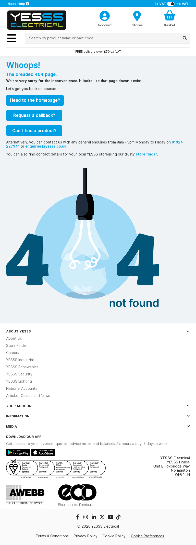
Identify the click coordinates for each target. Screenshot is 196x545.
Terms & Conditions (52, 536)
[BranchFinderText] (137, 18)
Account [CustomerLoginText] (104, 25)
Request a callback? (34, 115)
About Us (14, 338)
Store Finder (16, 345)
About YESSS (98, 331)
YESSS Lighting (19, 381)
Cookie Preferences (147, 536)
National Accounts (21, 388)
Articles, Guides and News (28, 396)
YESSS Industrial (20, 360)
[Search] (185, 38)
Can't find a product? (34, 130)
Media (98, 426)
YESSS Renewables (22, 367)
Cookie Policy (114, 536)
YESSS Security (19, 374)
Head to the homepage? (35, 100)
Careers (12, 353)
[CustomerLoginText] (105, 15)
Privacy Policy (85, 536)
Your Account (98, 406)
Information (98, 416)
